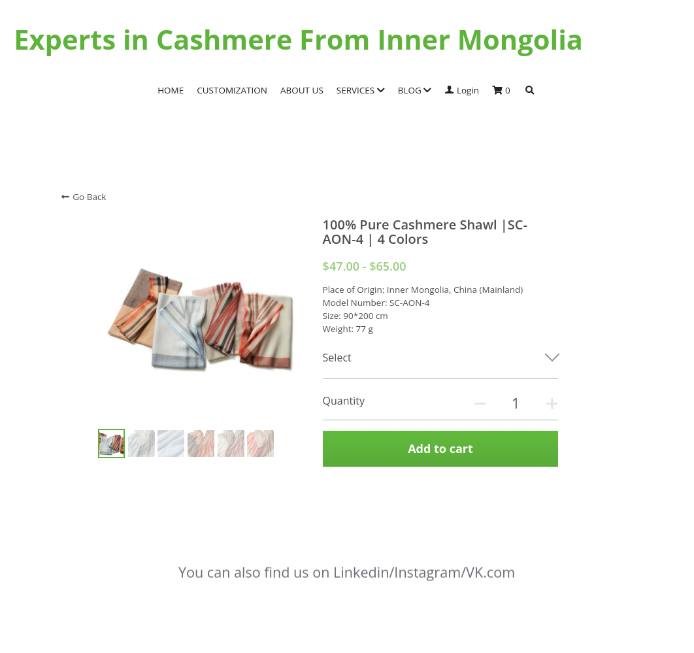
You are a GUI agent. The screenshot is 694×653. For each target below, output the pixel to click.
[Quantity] (515, 402)
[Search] (530, 91)
